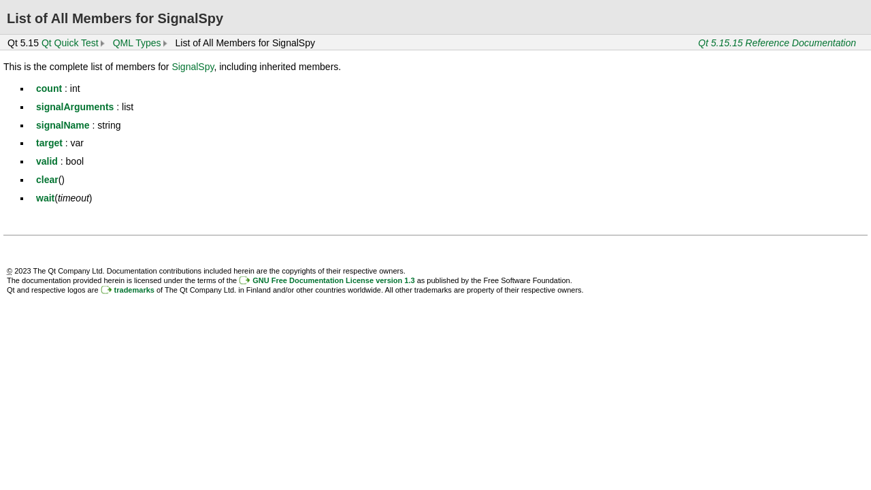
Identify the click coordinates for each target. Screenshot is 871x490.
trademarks (134, 290)
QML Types (137, 42)
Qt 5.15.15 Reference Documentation (777, 42)
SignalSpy (192, 66)
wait (45, 198)
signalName (63, 125)
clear (47, 179)
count (49, 88)
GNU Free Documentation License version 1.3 (333, 280)
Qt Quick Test (70, 42)
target (49, 142)
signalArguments (75, 106)
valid (47, 161)
